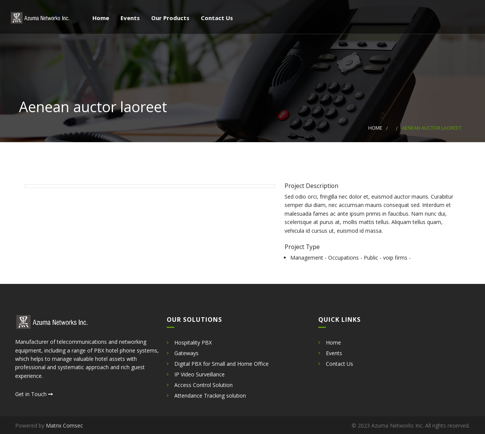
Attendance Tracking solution (210, 395)
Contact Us (216, 18)
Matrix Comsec (64, 425)
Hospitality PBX (193, 342)
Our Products (169, 18)
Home (100, 18)
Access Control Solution (203, 385)
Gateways (186, 353)
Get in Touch (34, 394)
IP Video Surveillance (199, 374)
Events (129, 18)
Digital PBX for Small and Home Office (221, 363)
